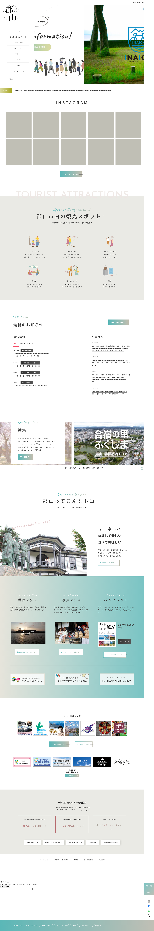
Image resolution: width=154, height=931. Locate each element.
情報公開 (76, 876)
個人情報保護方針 (89, 876)
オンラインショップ (17, 71)
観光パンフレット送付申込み (53, 859)
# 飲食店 (74, 926)
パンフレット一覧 (125, 653)
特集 (18, 65)
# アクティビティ (33, 926)
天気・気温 (149, 886)
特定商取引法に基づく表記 (61, 876)
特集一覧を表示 (26, 474)
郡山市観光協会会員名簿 (111, 859)
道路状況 (149, 892)
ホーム (18, 31)
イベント (18, 60)
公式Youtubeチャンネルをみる (26, 666)
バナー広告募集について (56, 759)
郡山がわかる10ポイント (18, 37)
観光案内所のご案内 (32, 859)
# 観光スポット (47, 926)
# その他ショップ (86, 926)
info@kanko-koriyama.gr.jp (79, 825)
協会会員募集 (92, 859)
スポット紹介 (18, 43)
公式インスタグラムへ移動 (70, 175)
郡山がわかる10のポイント (110, 577)
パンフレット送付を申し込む (114, 669)
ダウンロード (12, 79)
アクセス (18, 54)
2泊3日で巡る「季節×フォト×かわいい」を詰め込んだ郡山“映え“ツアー (89, 482)
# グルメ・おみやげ (61, 926)
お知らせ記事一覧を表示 (115, 324)
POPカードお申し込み (75, 859)
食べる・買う (18, 48)
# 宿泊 (97, 926)
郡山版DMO (102, 876)
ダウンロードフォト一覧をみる (70, 666)
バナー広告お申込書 (85, 759)
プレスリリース (44, 876)
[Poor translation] (7, 903)
